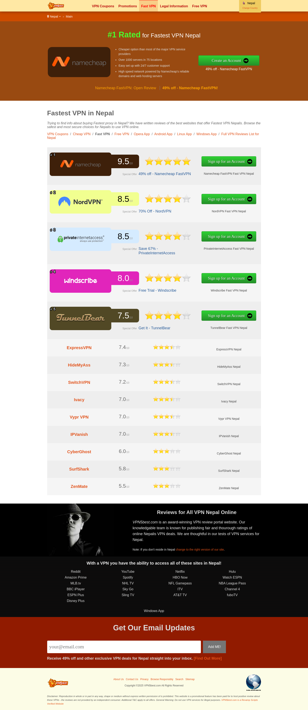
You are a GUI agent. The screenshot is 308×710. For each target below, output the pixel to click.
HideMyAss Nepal (228, 366)
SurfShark (79, 469)
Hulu (232, 571)
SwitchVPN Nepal (229, 384)
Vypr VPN (79, 417)
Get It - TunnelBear (154, 328)
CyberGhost (79, 451)
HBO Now (180, 577)
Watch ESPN (232, 577)
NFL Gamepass (180, 583)
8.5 (123, 199)
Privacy (144, 679)
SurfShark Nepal (229, 470)
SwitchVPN (79, 382)
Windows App (206, 134)
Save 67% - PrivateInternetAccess (157, 251)
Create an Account (226, 60)
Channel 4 (232, 589)
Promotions (127, 6)
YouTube (127, 571)
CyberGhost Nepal (229, 453)
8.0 (123, 278)
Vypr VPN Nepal (228, 418)
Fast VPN (148, 6)
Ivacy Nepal (228, 401)
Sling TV (128, 595)
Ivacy (79, 399)
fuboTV (232, 595)
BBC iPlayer (76, 589)
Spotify (128, 577)
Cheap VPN (82, 134)
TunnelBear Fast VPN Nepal (228, 328)
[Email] (124, 647)
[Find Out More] (208, 658)
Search (179, 679)
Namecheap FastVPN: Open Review (125, 88)
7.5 (123, 315)
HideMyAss (79, 365)
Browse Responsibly (162, 679)
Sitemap (190, 679)
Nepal (54, 16)
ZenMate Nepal (229, 488)
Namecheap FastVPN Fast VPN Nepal (229, 173)
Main (69, 16)
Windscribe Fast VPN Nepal (229, 290)
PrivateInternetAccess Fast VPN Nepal (229, 248)
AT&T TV (180, 595)
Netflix (180, 571)
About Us (118, 679)
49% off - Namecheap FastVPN (228, 69)
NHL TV (128, 583)
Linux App (184, 134)
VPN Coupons (103, 6)
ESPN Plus (75, 595)
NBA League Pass (232, 583)
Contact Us (132, 679)
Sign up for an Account (226, 161)
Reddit (75, 571)
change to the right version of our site (200, 549)
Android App (163, 134)
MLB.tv (76, 583)
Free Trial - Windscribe (157, 290)
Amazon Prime (76, 577)
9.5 (123, 161)
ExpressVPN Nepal (228, 349)
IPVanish (79, 434)
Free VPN (199, 6)
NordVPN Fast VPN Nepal (229, 211)
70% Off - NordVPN (155, 211)
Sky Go (127, 589)
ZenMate (79, 486)
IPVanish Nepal (229, 436)
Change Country (250, 8)
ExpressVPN (79, 347)
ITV (180, 589)
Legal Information (174, 6)
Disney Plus (75, 601)
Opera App (142, 134)
